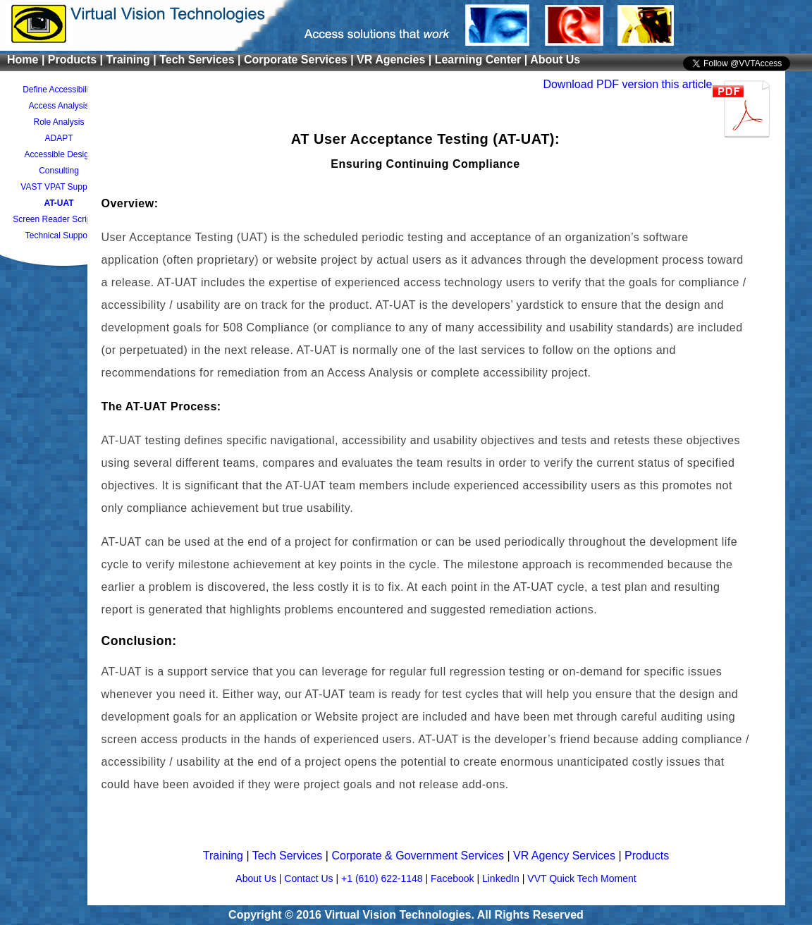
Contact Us (310, 878)
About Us (555, 60)
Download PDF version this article (627, 84)
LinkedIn (502, 878)
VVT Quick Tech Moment (581, 878)
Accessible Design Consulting (58, 162)
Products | (77, 60)
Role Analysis (58, 122)
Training (225, 856)
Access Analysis (58, 106)
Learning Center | (482, 60)
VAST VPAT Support (58, 187)
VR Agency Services (565, 856)
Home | (27, 60)
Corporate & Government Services (419, 856)
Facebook (453, 878)
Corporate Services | (300, 60)
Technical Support (58, 235)
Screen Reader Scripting (59, 219)
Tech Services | (201, 60)
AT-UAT (58, 203)
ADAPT (58, 138)
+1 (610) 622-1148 (383, 878)
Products (647, 856)
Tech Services (289, 856)
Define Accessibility (59, 89)
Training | (133, 60)
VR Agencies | (396, 60)
